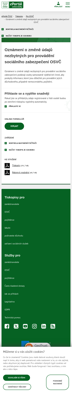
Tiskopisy (19, 16)
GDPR (7, 309)
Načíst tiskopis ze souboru (19, 36)
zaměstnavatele (12, 204)
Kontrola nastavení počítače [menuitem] (23, 143)
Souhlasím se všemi (16, 377)
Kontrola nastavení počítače (20, 29)
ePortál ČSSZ (7, 16)
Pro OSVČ (30, 16)
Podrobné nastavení (57, 382)
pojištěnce (9, 219)
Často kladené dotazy (15, 285)
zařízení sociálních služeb (16, 243)
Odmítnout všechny (17, 387)
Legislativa (10, 301)
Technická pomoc (13, 317)
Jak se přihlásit (11, 293)
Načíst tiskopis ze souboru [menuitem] (22, 150)
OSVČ (7, 212)
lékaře (7, 227)
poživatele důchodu (14, 235)
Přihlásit (58, 5)
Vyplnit (14, 126)
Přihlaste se (15, 106)
